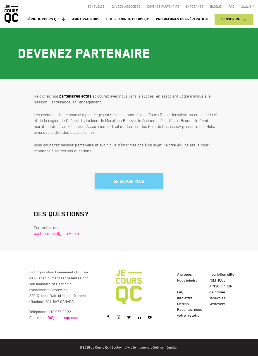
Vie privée (217, 292)
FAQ (180, 292)
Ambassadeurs (86, 19)
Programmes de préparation (182, 19)
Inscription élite (221, 274)
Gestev (117, 347)
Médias (183, 304)
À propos (184, 274)
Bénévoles (217, 298)
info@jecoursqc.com (61, 317)
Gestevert (217, 304)
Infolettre (185, 298)
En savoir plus (129, 181)
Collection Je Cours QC (127, 19)
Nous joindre (187, 280)
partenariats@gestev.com (56, 233)
